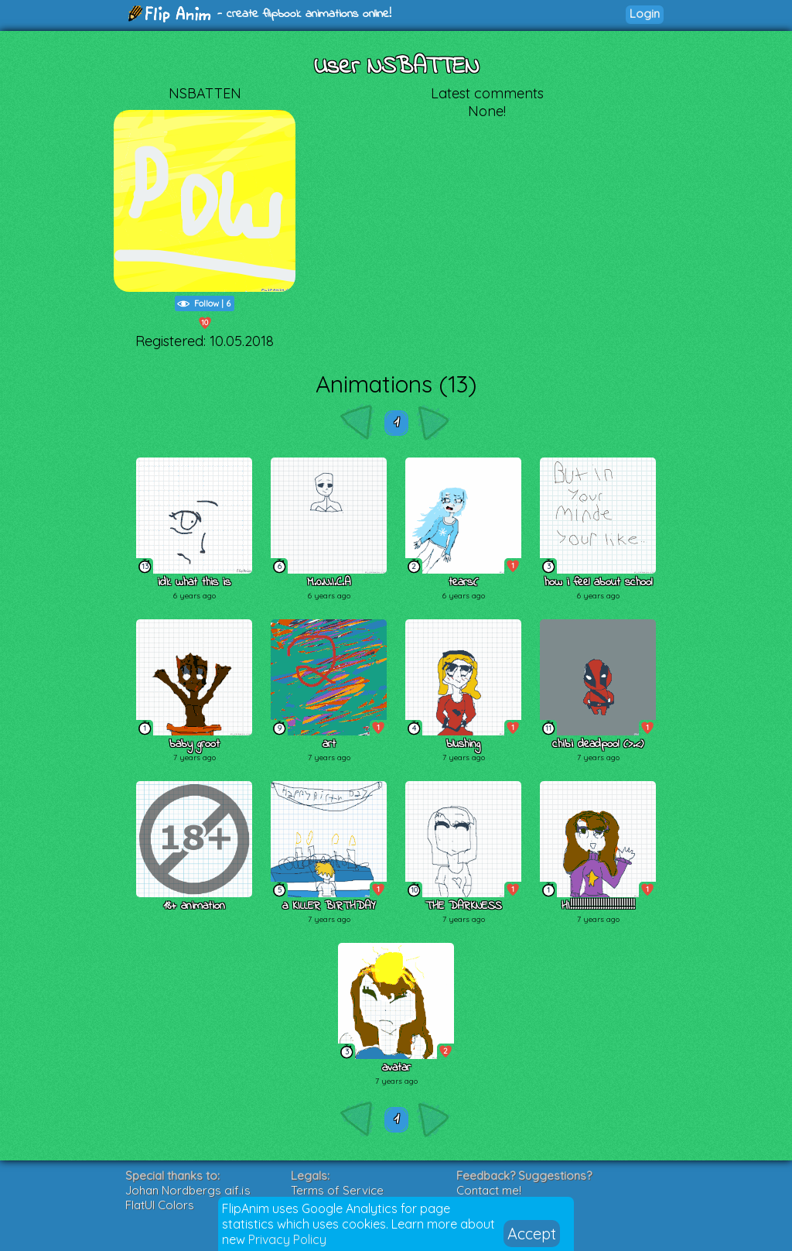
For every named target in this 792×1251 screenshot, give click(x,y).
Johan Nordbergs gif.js (188, 1190)
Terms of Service (337, 1190)
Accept (531, 1233)
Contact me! (488, 1190)
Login (645, 13)
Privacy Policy (287, 1239)
